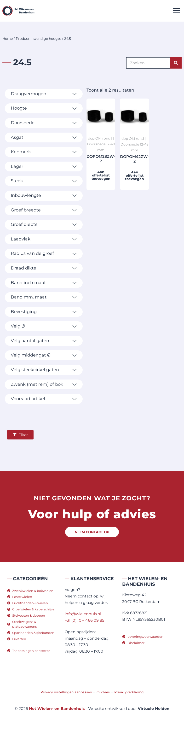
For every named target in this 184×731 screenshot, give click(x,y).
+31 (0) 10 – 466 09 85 (84, 620)
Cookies (103, 692)
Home (7, 38)
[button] (177, 11)
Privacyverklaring (129, 692)
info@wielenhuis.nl (83, 614)
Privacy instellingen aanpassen (66, 692)
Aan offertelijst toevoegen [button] (101, 175)
